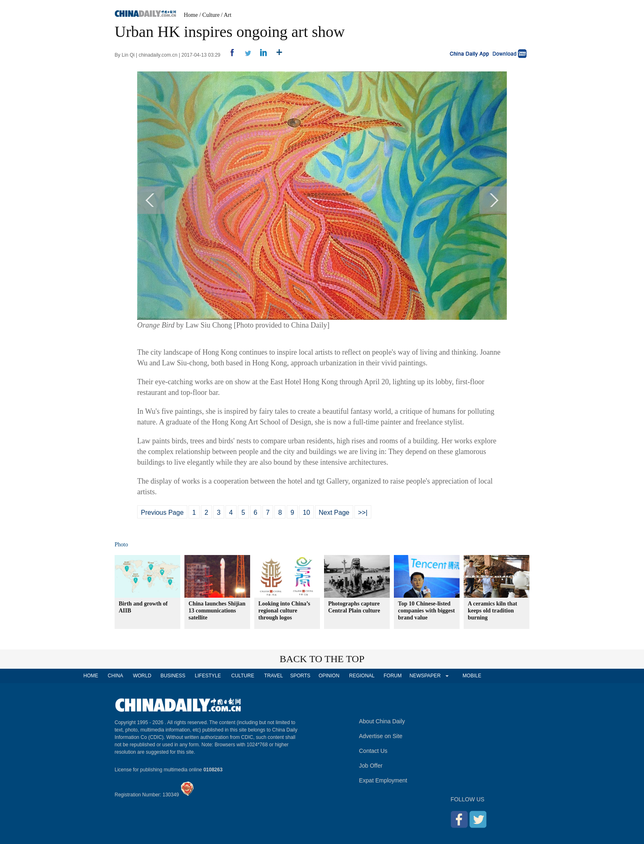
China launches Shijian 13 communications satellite (217, 611)
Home (191, 15)
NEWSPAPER (424, 676)
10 (306, 512)
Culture (211, 15)
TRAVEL (273, 676)
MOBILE (471, 676)
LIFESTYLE (208, 676)
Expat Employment (383, 780)
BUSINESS (173, 676)
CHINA (115, 676)
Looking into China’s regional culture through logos (284, 611)
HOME (90, 676)
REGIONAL (362, 676)
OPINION (329, 676)
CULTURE (242, 676)
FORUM (393, 676)
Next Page (334, 512)
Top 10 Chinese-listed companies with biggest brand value (426, 611)
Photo (121, 544)
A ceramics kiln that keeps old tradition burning (492, 611)
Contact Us (373, 751)
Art (228, 15)
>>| (363, 512)
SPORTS (300, 676)
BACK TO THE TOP (322, 659)
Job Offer (370, 765)
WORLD (142, 676)
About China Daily (382, 721)
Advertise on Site (380, 736)
